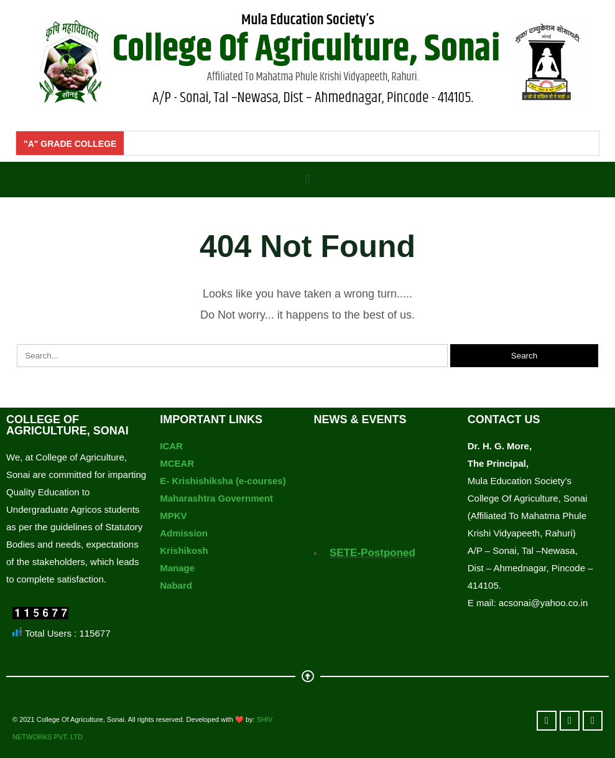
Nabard (176, 585)
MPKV (173, 515)
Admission (184, 533)
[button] (307, 179)
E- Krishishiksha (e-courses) (223, 480)
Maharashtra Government (216, 498)
